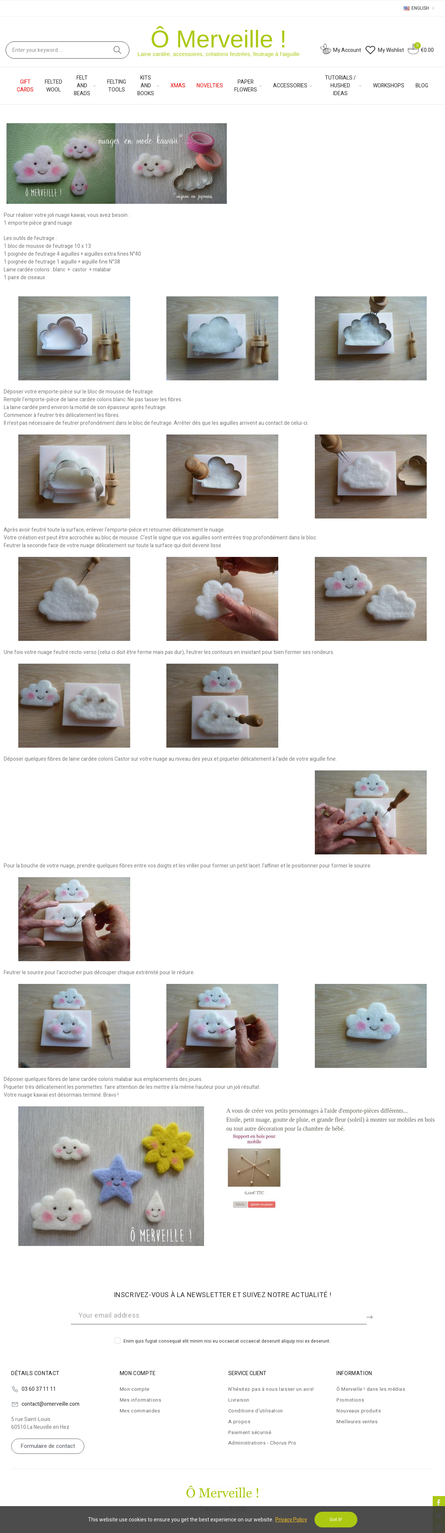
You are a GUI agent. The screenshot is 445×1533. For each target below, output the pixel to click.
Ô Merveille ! (219, 39)
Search (117, 50)
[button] (47, 1446)
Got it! (335, 1519)
